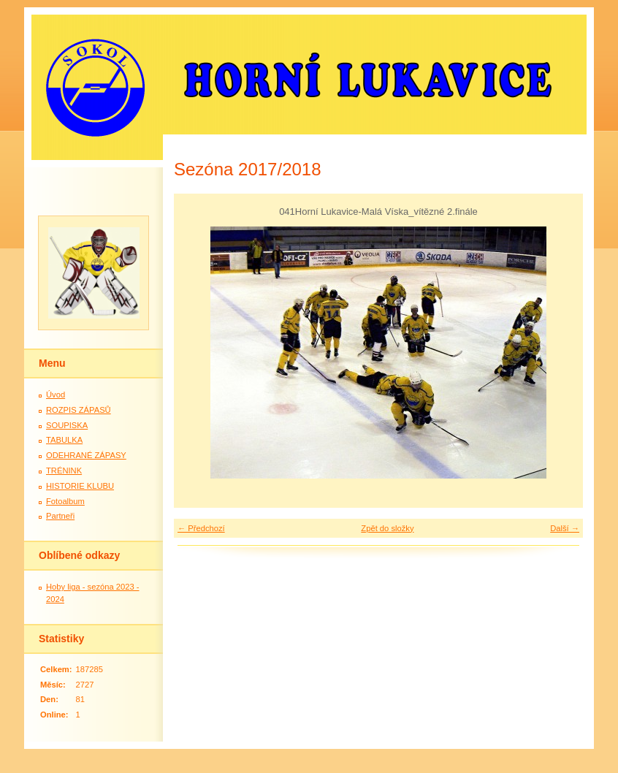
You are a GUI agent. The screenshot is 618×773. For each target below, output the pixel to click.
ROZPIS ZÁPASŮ (78, 409)
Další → (564, 528)
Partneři (60, 515)
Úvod (55, 394)
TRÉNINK (64, 470)
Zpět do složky (387, 528)
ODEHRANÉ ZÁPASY (86, 455)
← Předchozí (201, 528)
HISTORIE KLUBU (80, 485)
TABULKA (64, 439)
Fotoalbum (65, 501)
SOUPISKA (67, 425)
